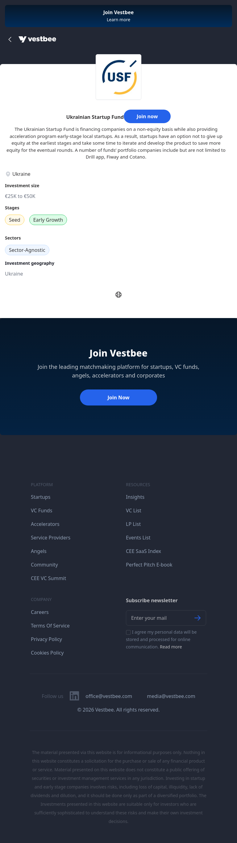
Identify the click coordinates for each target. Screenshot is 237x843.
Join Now (118, 397)
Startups (40, 497)
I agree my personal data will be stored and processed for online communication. (161, 639)
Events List (138, 537)
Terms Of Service (50, 625)
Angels (39, 551)
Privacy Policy (46, 639)
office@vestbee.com (108, 696)
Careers (40, 612)
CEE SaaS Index (143, 551)
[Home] (37, 39)
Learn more (118, 19)
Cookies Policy (47, 652)
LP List (133, 524)
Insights (135, 497)
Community (44, 564)
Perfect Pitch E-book (149, 564)
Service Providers (50, 537)
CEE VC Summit (48, 578)
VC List (133, 510)
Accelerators (45, 524)
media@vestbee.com (171, 696)
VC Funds (41, 510)
